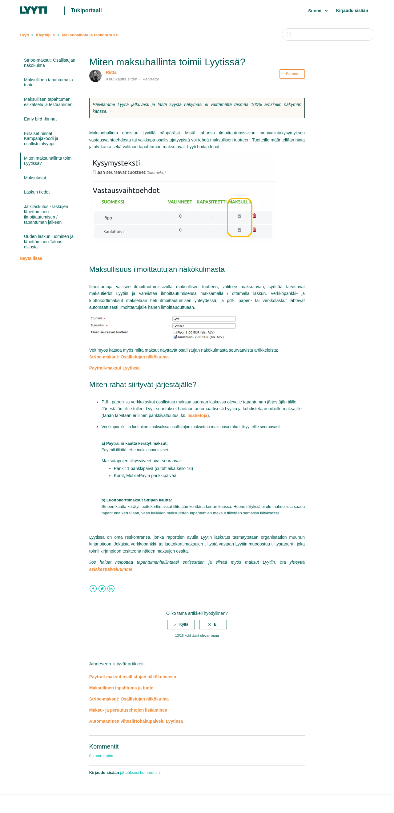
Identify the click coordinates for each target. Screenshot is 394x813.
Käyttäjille (45, 35)
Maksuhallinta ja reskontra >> (90, 35)
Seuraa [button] (292, 74)
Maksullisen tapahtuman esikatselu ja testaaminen (48, 102)
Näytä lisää (31, 258)
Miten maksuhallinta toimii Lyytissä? (48, 161)
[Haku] (328, 34)
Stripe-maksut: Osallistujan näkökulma (49, 63)
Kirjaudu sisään (352, 10)
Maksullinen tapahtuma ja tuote (48, 82)
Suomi (315, 10)
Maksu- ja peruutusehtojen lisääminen (128, 710)
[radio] (181, 624)
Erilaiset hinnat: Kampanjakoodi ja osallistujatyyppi (41, 138)
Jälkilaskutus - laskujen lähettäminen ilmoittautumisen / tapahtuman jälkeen (46, 214)
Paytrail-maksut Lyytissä (114, 368)
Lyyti (24, 35)
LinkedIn (111, 589)
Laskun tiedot (37, 192)
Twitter (102, 589)
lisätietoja (197, 415)
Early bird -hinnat (40, 118)
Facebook (93, 589)
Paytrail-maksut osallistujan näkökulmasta (132, 676)
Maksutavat (35, 177)
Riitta (111, 72)
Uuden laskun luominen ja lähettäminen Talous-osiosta (49, 241)
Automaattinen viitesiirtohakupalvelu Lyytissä (136, 721)
